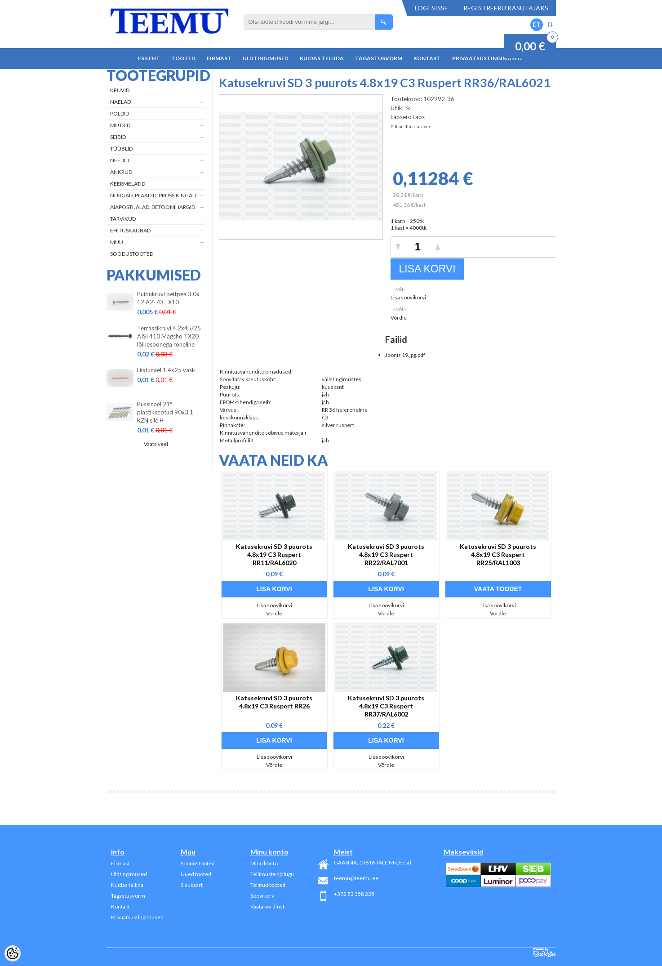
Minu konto (264, 863)
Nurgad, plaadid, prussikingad (153, 195)
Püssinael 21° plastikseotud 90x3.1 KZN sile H (165, 412)
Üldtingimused (266, 58)
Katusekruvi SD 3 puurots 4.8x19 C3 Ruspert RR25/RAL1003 (498, 554)
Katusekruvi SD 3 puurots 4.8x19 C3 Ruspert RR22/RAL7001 (386, 554)
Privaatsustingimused (487, 58)
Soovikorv (262, 895)
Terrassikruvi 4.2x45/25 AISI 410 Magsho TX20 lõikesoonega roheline (169, 336)
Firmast (219, 58)
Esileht (149, 58)
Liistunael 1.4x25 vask (166, 370)
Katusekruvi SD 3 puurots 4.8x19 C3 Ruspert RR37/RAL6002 (386, 706)
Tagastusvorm (378, 58)
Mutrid (120, 125)
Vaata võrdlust (267, 906)
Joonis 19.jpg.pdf (405, 355)
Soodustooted (131, 253)
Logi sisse (431, 8)
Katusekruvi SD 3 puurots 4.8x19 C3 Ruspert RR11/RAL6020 (274, 554)
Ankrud (121, 172)
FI (550, 24)
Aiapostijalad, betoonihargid (152, 207)
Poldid (119, 113)
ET (537, 24)
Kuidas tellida (322, 58)
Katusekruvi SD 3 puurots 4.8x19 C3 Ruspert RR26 (274, 702)
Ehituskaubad (130, 230)
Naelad (120, 101)
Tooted (183, 58)
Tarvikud (123, 218)
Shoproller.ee (544, 952)
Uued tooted (196, 874)
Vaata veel (156, 444)
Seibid (118, 137)
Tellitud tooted (267, 884)
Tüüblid (121, 148)
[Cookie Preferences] (12, 953)
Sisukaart (192, 884)
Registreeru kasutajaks (505, 8)
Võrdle (399, 317)
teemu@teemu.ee (356, 878)
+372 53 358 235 (354, 893)
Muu (116, 242)
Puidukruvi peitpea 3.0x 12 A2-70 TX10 (168, 298)
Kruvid (119, 90)
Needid (119, 160)
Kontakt (427, 58)
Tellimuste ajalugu (272, 874)
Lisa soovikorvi (408, 297)
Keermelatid (127, 183)
